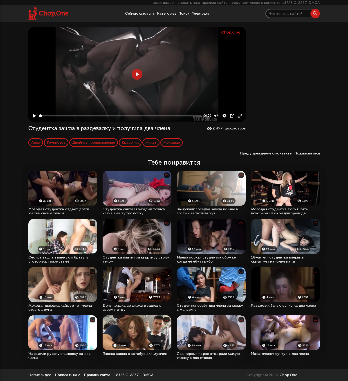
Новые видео (39, 375)
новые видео (163, 2)
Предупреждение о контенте (266, 153)
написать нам (187, 2)
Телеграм (200, 13)
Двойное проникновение (93, 142)
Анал (35, 142)
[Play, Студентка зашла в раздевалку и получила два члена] (34, 115)
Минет (151, 142)
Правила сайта (97, 375)
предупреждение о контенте (254, 2)
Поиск (183, 13)
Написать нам (67, 375)
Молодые (171, 142)
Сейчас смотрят (139, 13)
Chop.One (53, 13)
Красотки (130, 142)
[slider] (120, 116)
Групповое (56, 142)
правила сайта (215, 2)
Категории (166, 13)
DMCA (314, 2)
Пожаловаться (307, 153)
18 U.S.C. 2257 (294, 2)
